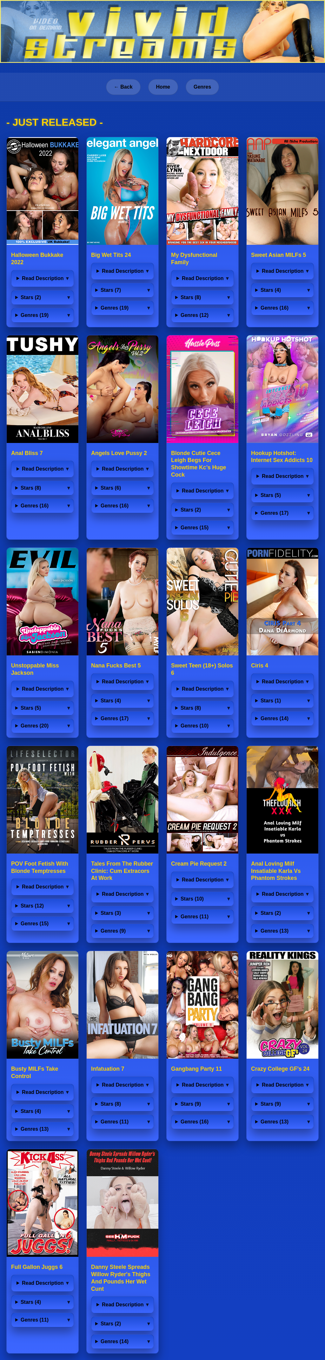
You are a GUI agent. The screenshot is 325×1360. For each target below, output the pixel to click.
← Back (123, 87)
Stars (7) (111, 290)
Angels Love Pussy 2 (119, 453)
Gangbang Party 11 (196, 1069)
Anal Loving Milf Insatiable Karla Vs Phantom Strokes (276, 871)
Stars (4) (271, 290)
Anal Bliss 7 (27, 453)
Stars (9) (191, 1104)
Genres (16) (275, 308)
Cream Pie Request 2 (199, 864)
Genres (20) (35, 725)
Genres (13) (275, 931)
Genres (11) (195, 916)
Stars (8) (191, 297)
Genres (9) (113, 931)
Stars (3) (111, 913)
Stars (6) (111, 488)
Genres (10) (195, 725)
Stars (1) (271, 700)
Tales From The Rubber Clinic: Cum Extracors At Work (122, 871)
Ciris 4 (259, 665)
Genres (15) (195, 527)
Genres (202, 87)
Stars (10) (192, 898)
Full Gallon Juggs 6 (37, 1267)
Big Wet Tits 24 (111, 255)
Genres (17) (275, 513)
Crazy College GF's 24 (280, 1069)
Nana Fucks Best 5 (116, 665)
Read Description (43, 278)
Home (163, 87)
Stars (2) (31, 297)
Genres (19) (35, 315)
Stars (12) (32, 905)
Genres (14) (275, 718)
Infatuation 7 (107, 1069)
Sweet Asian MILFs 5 (278, 255)
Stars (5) (271, 495)
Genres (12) (195, 315)
